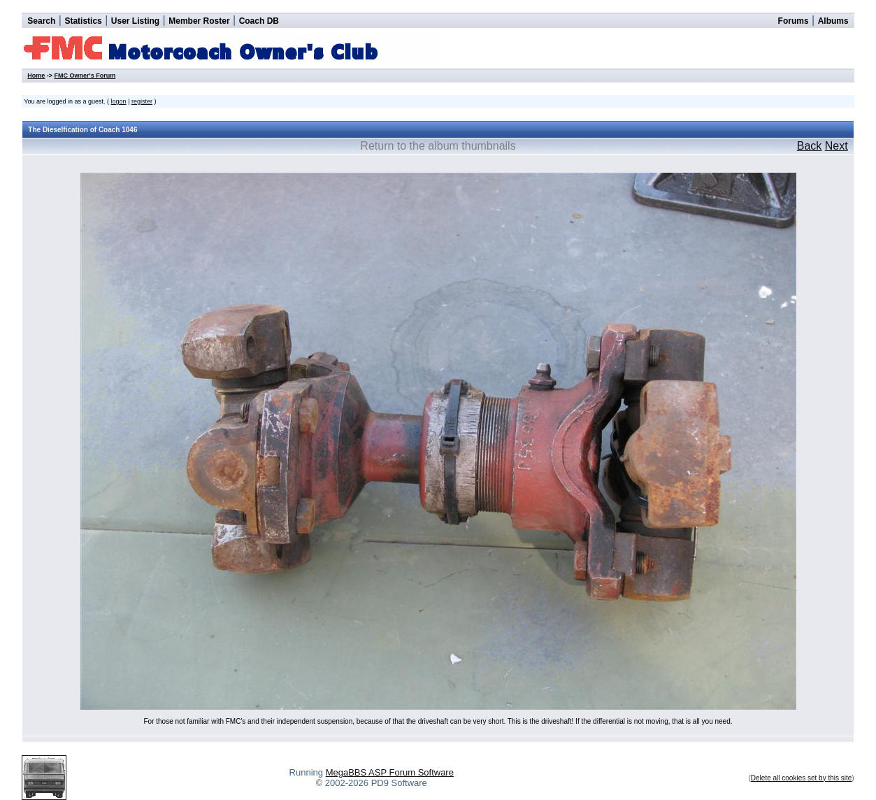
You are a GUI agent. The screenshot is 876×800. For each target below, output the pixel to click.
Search (41, 21)
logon (119, 101)
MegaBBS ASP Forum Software (390, 772)
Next (836, 146)
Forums (793, 21)
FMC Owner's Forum (85, 75)
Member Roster (198, 21)
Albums (833, 21)
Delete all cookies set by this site (801, 778)
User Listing (135, 21)
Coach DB (259, 21)
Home (36, 75)
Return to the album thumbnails (437, 146)
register (141, 101)
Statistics (82, 21)
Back (809, 146)
